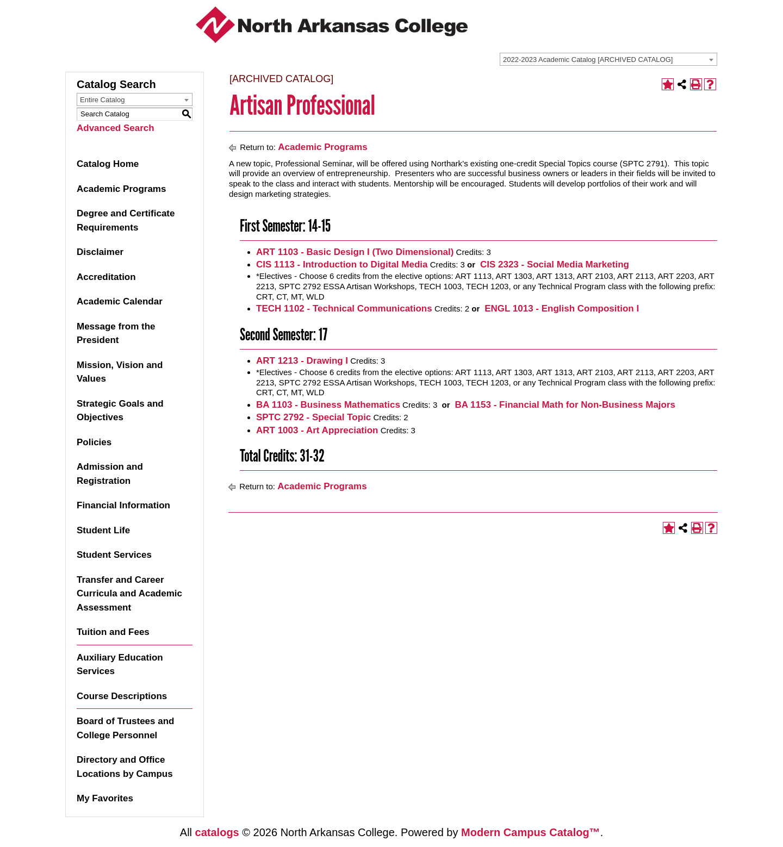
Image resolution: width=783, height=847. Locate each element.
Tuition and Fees (113, 632)
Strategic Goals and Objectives (120, 410)
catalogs (217, 832)
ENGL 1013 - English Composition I (560, 308)
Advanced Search (115, 128)
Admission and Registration (110, 474)
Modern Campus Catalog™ (530, 832)
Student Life (103, 530)
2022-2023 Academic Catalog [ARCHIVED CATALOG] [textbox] (588, 59)
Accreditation (106, 277)
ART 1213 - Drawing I (302, 361)
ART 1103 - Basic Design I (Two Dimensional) (354, 252)
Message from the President (116, 333)
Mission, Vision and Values (120, 372)
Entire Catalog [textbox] (102, 100)
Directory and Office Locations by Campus (125, 767)
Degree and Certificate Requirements (126, 220)
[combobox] (608, 59)
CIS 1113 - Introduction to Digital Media (341, 264)
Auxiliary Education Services (120, 664)
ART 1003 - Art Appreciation (317, 430)
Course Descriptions (122, 696)
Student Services (114, 555)
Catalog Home (108, 164)
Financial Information (123, 505)
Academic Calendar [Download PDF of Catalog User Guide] (120, 301)
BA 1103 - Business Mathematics (328, 405)
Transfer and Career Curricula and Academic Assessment (129, 594)
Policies (94, 442)
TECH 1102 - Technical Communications (344, 308)
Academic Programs (121, 189)
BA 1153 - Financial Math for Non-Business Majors (563, 405)
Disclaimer (100, 252)
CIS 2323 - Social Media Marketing (553, 264)
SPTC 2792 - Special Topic (313, 417)
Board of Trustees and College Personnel (125, 728)
